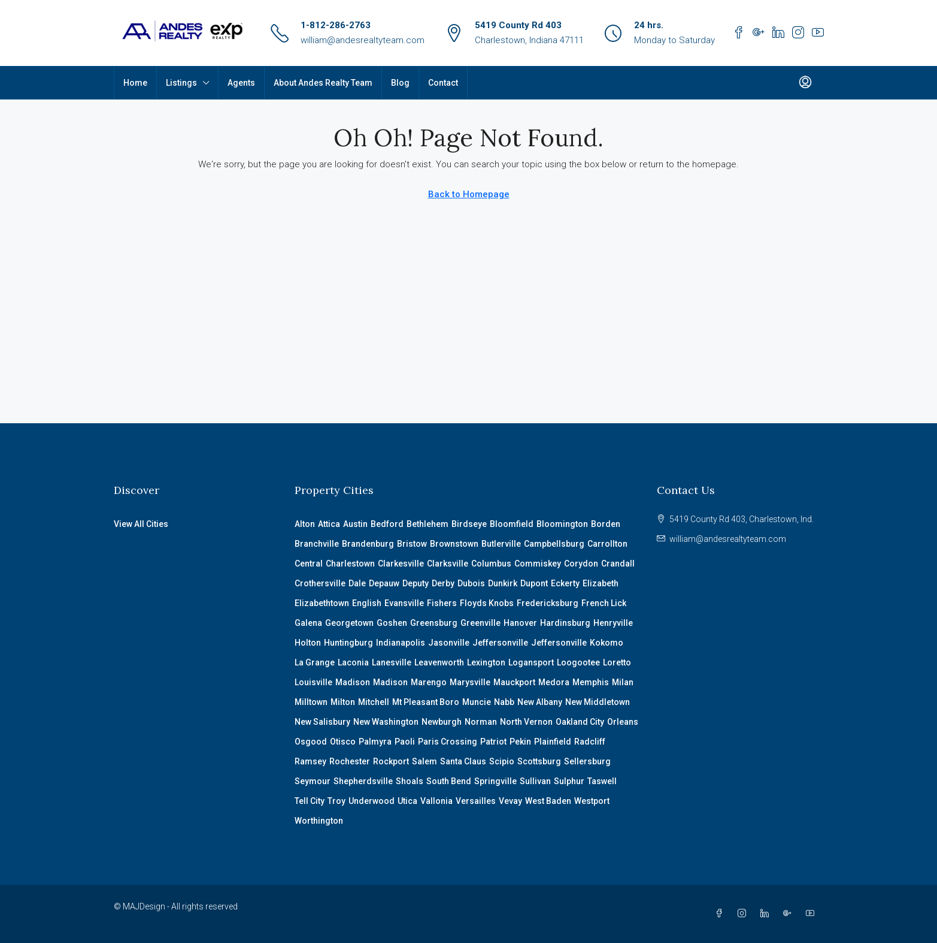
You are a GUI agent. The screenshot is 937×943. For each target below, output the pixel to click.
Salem (424, 761)
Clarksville (447, 563)
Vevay (510, 801)
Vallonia (436, 801)
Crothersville (320, 583)
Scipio (501, 761)
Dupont (534, 583)
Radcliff (589, 741)
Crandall (618, 563)
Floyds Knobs (487, 603)
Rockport (391, 761)
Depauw (384, 583)
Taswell (602, 781)
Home (135, 83)
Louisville (313, 682)
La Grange (315, 662)
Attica (329, 524)
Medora (553, 682)
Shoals (409, 781)
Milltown (311, 702)
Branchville (317, 544)
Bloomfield (511, 524)
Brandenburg (368, 544)
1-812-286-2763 (336, 25)
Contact (443, 83)
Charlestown (350, 563)
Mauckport (514, 682)
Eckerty (565, 583)
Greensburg (433, 623)
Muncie (476, 702)
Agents (241, 83)
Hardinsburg (565, 623)
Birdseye (469, 524)
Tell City (310, 801)
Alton (305, 524)
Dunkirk (502, 583)
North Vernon (526, 722)
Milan (622, 682)
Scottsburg (539, 761)
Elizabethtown (322, 603)
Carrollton (607, 544)
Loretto (617, 662)
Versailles (476, 801)
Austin (355, 524)
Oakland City (580, 722)
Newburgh (442, 722)
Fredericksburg (547, 603)
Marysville (470, 682)
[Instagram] (744, 913)
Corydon (581, 563)
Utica (407, 801)
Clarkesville (401, 563)
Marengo (429, 682)
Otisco (343, 741)
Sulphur (569, 781)
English (366, 603)
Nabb (504, 702)
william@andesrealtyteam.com (362, 40)
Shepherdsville (363, 781)
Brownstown (454, 544)
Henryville (613, 623)
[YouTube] (812, 913)
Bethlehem (427, 524)
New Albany (539, 702)
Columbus (491, 563)
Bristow (412, 544)
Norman (481, 722)
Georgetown (349, 623)
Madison (352, 682)
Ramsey (310, 761)
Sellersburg (587, 761)
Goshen (392, 623)
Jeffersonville (500, 642)
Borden (605, 524)
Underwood (371, 801)
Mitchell (373, 702)
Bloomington (562, 524)
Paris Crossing (447, 741)
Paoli (405, 741)
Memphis (590, 682)
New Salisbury (322, 722)
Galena (308, 623)
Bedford (387, 524)
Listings (181, 83)
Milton (342, 702)
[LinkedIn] (767, 913)
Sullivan (535, 781)
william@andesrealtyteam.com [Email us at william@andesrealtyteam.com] (727, 539)
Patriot (493, 741)
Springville (495, 781)
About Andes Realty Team (323, 83)
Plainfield (552, 741)
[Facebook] (721, 913)
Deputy (415, 583)
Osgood (311, 741)
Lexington (486, 662)
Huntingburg (348, 642)
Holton (308, 642)
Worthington (319, 820)
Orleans (622, 722)
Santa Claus (463, 761)
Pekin (520, 741)
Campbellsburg (554, 544)
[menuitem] (805, 82)
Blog (400, 83)
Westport (591, 801)
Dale (357, 583)
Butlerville (501, 544)
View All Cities (141, 524)
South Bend (448, 781)
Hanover (520, 623)
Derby (443, 583)
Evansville (404, 603)
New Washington (386, 722)
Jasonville (448, 642)
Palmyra (375, 741)
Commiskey (537, 563)
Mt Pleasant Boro (425, 702)
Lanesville (391, 662)
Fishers (442, 603)
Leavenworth (439, 662)
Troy (336, 801)
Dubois (471, 583)
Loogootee (578, 662)
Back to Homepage (469, 194)
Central (309, 563)
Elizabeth (600, 583)
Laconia (353, 662)
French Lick (603, 603)
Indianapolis (400, 642)
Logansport (531, 662)
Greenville (480, 623)
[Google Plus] (789, 913)
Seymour (312, 781)
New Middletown (597, 702)
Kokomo (606, 642)
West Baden (548, 801)
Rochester (349, 761)
